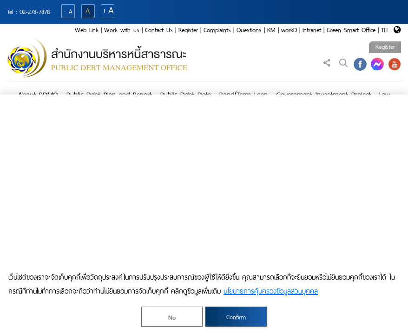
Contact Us (159, 30)
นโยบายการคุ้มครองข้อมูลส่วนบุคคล (271, 291)
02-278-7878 (35, 12)
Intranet (312, 30)
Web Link (87, 30)
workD (289, 30)
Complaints (217, 30)
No (172, 317)
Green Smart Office (351, 30)
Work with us (121, 30)
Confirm (236, 317)
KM (271, 30)
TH (384, 30)
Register (188, 30)
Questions (249, 30)
